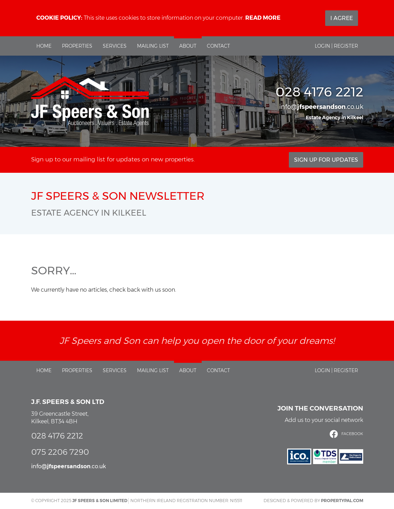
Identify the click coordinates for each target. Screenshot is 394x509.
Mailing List (153, 46)
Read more (263, 18)
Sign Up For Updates (326, 160)
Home (44, 46)
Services (115, 46)
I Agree (341, 18)
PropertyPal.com (342, 500)
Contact (218, 46)
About (187, 46)
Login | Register (336, 46)
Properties (77, 46)
